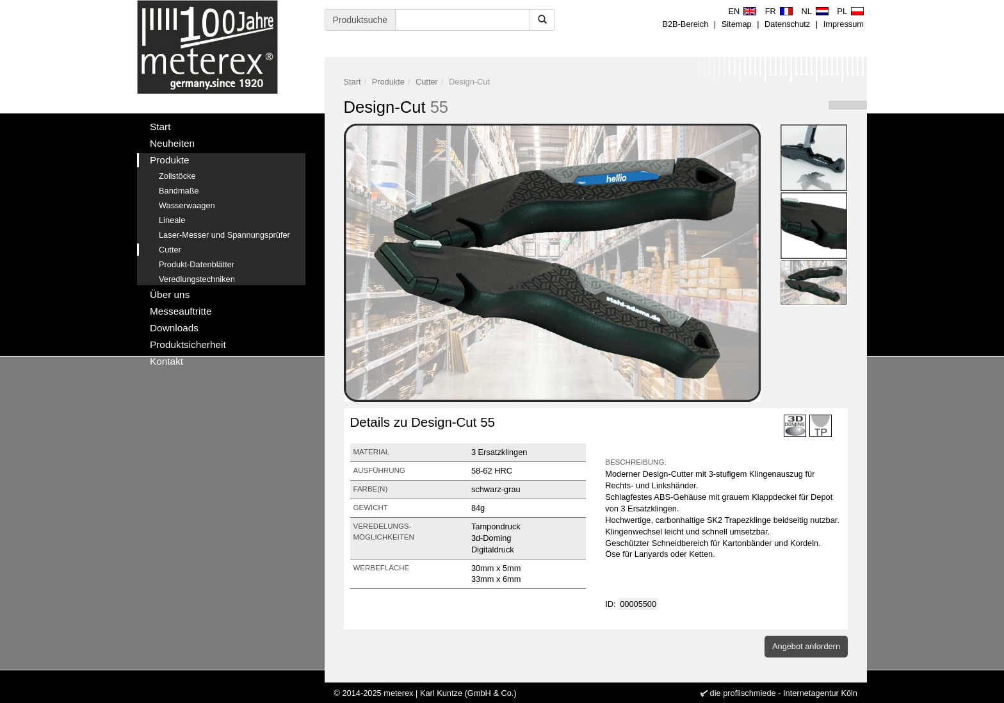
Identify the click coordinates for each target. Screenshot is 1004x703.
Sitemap (737, 24)
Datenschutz (787, 24)
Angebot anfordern (806, 646)
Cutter (427, 82)
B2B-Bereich (685, 24)
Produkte (388, 82)
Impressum (843, 24)
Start (352, 82)
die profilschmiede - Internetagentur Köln (783, 693)
